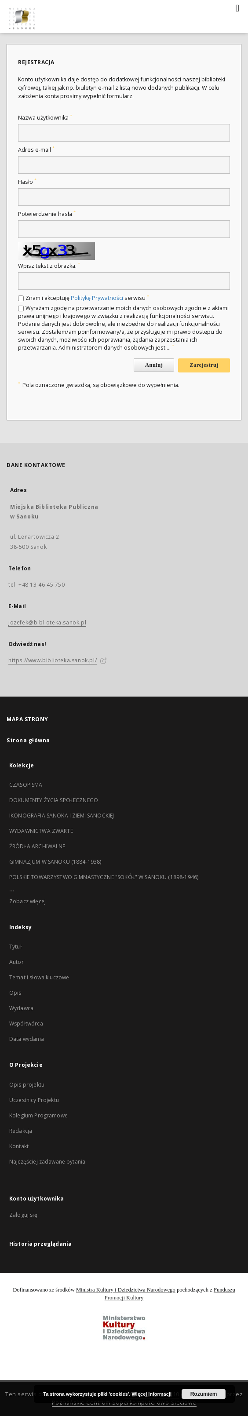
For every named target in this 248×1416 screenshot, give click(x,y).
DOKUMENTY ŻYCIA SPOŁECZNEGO (53, 800)
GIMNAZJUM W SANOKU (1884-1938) (55, 861)
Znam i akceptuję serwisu (87, 298)
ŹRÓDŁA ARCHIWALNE (37, 846)
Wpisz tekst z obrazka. (49, 266)
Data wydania (26, 1039)
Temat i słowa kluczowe (39, 977)
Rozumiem (203, 1394)
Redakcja (20, 1131)
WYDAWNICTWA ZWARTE (41, 831)
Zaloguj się (23, 1215)
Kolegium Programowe (38, 1115)
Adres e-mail (36, 149)
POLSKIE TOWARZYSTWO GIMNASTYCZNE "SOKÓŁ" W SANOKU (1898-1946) (103, 877)
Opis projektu (26, 1084)
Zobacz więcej (27, 901)
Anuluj (154, 365)
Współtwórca (26, 1023)
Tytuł (15, 946)
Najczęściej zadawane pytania (47, 1161)
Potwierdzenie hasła (47, 214)
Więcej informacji (151, 1394)
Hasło (27, 182)
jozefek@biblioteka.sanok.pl (47, 622)
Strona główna (28, 740)
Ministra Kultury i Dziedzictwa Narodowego (125, 1290)
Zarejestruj (204, 365)
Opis (15, 992)
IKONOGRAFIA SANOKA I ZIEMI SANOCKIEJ (61, 815)
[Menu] (238, 7)
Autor (16, 962)
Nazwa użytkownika (45, 117)
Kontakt (19, 1146)
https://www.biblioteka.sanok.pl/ (52, 660)
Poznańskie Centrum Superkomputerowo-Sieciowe (124, 1402)
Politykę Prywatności (97, 298)
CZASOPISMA (26, 784)
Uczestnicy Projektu (34, 1100)
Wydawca (21, 1008)
